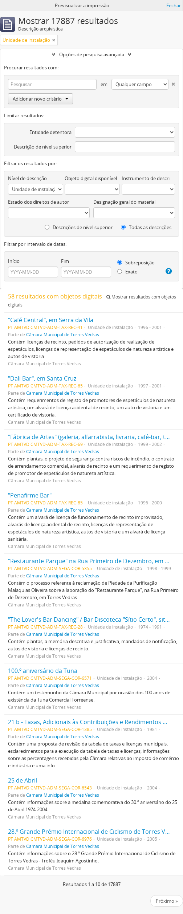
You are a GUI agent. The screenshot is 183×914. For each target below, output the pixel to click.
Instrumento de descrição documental (148, 178)
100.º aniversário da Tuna (42, 671)
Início (14, 261)
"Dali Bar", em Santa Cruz (42, 378)
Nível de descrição (27, 178)
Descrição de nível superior (43, 146)
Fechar (173, 5)
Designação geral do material (124, 202)
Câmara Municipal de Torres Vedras (62, 334)
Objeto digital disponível (91, 178)
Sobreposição (136, 262)
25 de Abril (22, 780)
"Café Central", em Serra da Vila (50, 320)
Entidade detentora (50, 132)
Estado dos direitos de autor (38, 202)
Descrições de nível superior (79, 227)
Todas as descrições (146, 227)
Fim (65, 261)
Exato (127, 271)
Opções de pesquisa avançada (91, 54)
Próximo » (167, 901)
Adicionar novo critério (40, 99)
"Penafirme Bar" (30, 495)
